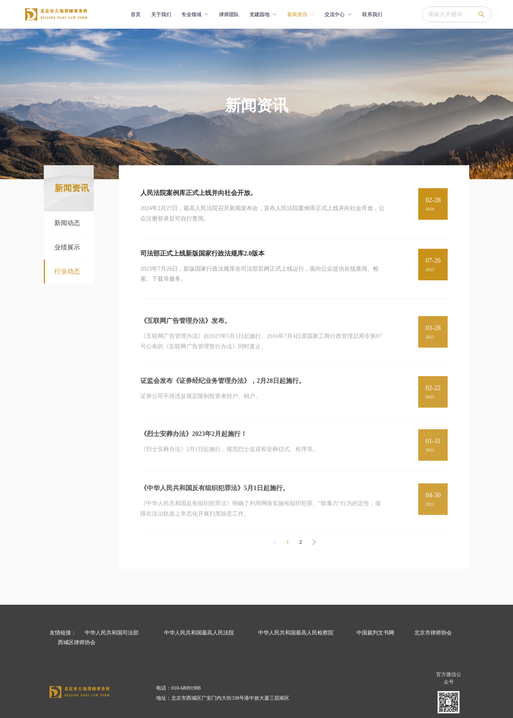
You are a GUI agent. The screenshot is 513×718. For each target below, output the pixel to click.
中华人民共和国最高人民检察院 (296, 633)
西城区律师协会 (76, 642)
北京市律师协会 (433, 633)
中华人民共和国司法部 (112, 633)
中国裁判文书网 (375, 633)
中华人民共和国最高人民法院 (199, 633)
